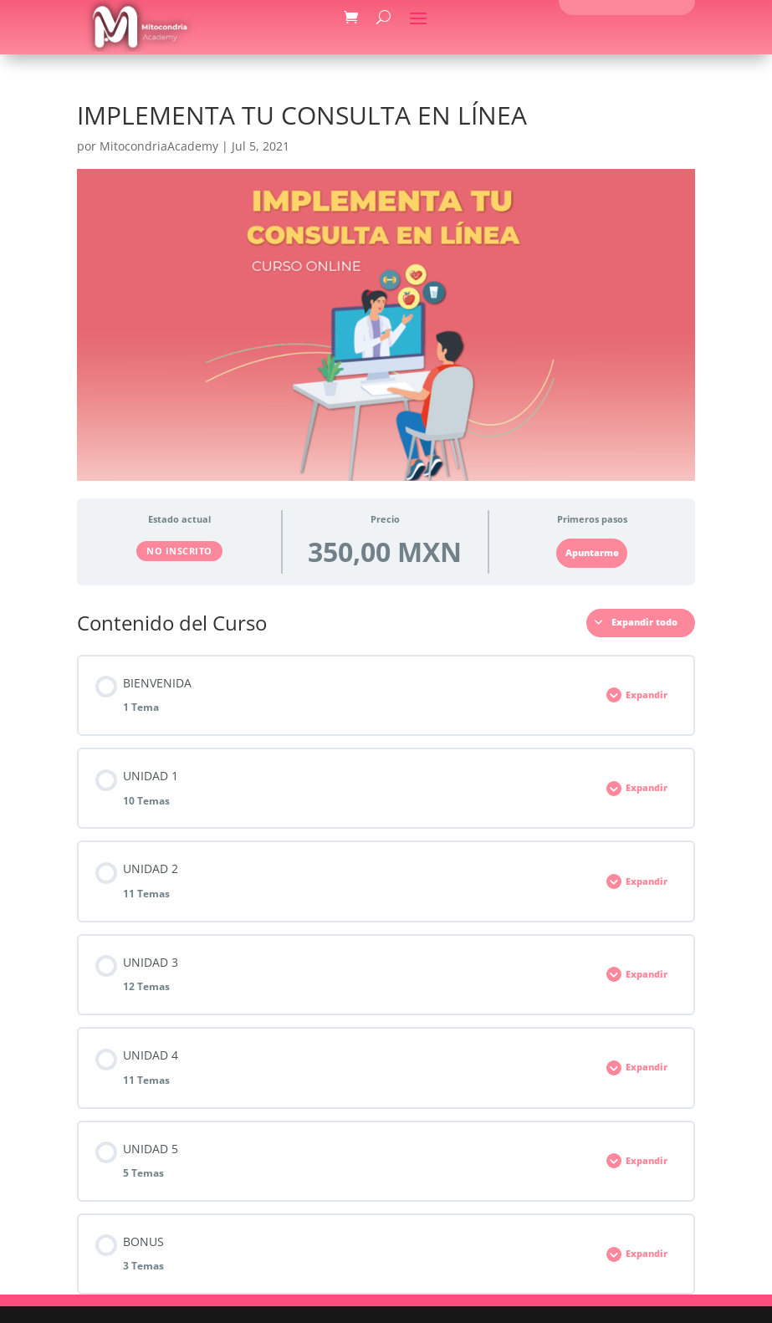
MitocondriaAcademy (159, 146)
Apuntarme (592, 553)
